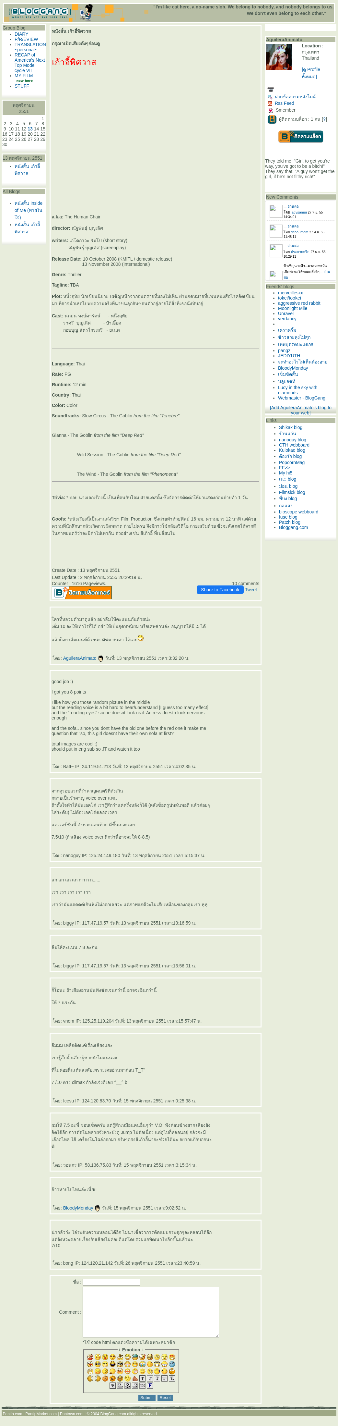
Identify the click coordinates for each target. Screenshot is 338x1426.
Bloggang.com (293, 527)
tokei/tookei (289, 298)
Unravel (286, 313)
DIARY (22, 34)
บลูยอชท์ (286, 381)
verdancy (287, 318)
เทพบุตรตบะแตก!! (295, 344)
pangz (284, 350)
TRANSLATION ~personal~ (30, 47)
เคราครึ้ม (287, 330)
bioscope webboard (298, 511)
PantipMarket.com (41, 1423)
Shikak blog (290, 427)
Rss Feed (280, 103)
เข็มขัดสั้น (288, 374)
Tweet (251, 589)
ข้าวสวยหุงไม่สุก (294, 337)
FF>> (284, 467)
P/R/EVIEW (26, 39)
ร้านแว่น (287, 433)
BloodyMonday (82, 1208)
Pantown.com (72, 1423)
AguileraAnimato (83, 658)
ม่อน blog (288, 486)
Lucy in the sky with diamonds (297, 390)
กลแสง (286, 505)
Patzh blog (289, 522)
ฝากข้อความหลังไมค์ (291, 96)
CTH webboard (294, 445)
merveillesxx (290, 292)
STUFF (22, 86)
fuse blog (288, 517)
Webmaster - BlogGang (301, 397)
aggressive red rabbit (299, 303)
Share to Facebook (220, 589)
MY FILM (24, 75)
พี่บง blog (288, 498)
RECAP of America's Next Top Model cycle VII (30, 62)
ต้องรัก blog (290, 456)
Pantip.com (12, 1423)
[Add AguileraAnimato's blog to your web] (301, 410)
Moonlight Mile (292, 308)
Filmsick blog (292, 492)
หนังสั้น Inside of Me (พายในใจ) (28, 210)
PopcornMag (292, 462)
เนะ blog (287, 479)
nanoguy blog (292, 439)
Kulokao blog (292, 450)
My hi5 (285, 472)
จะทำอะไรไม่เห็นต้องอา (302, 361)
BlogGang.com (113, 1423)
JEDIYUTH (289, 355)
